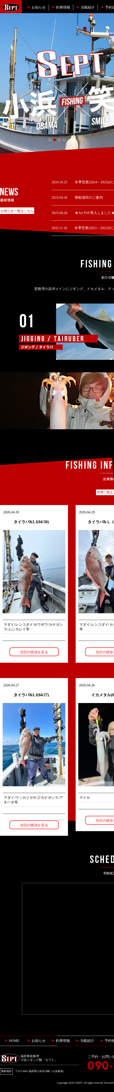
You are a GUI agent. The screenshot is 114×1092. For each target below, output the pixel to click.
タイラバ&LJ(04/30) (31, 522)
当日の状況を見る (34, 652)
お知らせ (36, 7)
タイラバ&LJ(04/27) (31, 695)
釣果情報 (61, 7)
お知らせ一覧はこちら (17, 211)
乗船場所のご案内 (88, 197)
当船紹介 (85, 7)
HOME (12, 1041)
